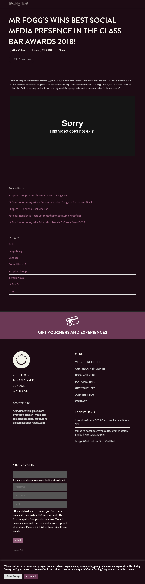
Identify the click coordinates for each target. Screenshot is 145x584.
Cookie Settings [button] (13, 576)
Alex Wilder (18, 50)
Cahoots (13, 257)
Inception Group (18, 271)
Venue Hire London (89, 362)
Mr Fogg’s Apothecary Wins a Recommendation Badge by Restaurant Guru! (50, 202)
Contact (81, 401)
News (62, 50)
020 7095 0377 (21, 403)
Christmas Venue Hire (90, 369)
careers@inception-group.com (30, 418)
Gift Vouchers (85, 388)
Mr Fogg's (14, 284)
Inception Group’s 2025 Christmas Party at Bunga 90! (38, 195)
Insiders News (16, 277)
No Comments (21, 59)
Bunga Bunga (16, 251)
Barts (12, 244)
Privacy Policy (18, 550)
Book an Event (85, 375)
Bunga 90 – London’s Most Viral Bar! (28, 209)
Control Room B (17, 264)
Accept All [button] (31, 576)
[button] (134, 4)
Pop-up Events (85, 382)
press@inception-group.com (29, 422)
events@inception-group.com (29, 414)
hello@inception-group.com (28, 411)
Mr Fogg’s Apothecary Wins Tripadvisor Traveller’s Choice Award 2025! (47, 222)
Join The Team (84, 395)
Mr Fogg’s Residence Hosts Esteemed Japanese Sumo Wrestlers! (45, 215)
